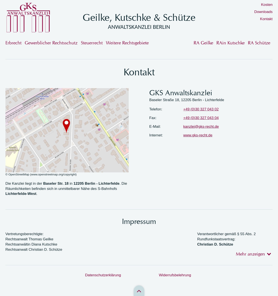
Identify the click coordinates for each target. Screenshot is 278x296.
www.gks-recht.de (197, 135)
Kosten (267, 5)
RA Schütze (259, 43)
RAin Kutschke (230, 43)
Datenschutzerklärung (103, 275)
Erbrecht (13, 43)
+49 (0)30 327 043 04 (201, 118)
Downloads (263, 12)
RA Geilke (203, 43)
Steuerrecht (92, 43)
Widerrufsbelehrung (175, 275)
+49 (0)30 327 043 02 (201, 109)
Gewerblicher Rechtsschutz (51, 43)
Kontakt (266, 19)
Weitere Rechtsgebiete (127, 43)
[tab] (252, 254)
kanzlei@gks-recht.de (201, 127)
